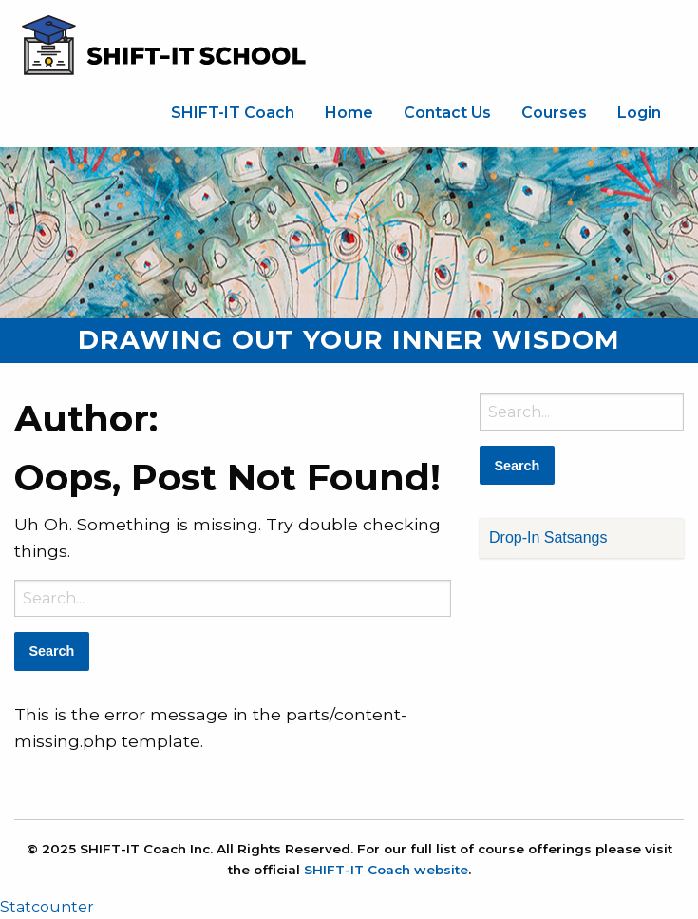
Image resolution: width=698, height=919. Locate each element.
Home (349, 113)
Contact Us (447, 113)
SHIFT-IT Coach (232, 113)
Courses (554, 113)
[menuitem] (233, 113)
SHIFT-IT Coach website (386, 869)
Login (639, 113)
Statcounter (47, 907)
